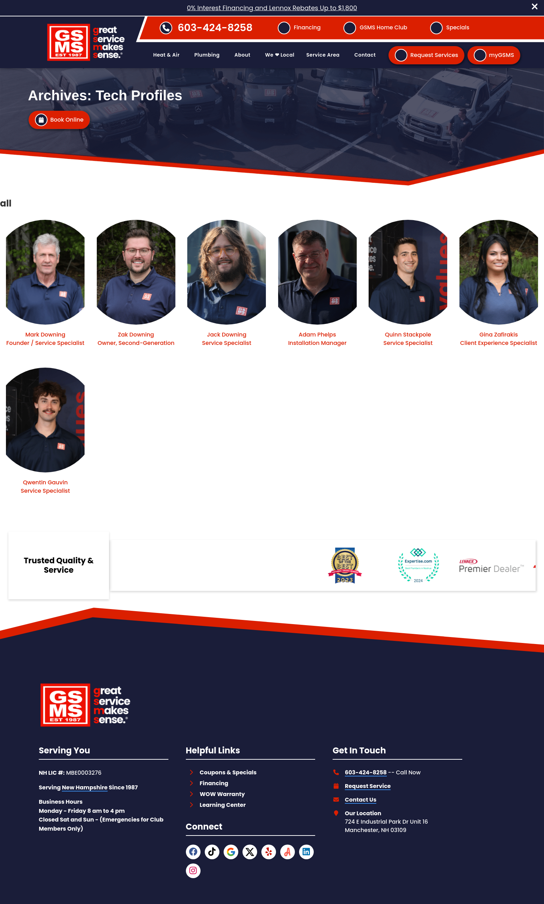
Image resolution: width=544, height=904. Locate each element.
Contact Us (360, 800)
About (242, 54)
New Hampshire (85, 787)
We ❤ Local (280, 54)
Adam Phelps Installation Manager (317, 339)
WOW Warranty (222, 794)
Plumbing (206, 54)
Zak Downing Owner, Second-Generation (135, 339)
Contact (365, 54)
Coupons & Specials (228, 772)
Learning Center (223, 805)
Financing (214, 783)
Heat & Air (166, 54)
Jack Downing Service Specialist (226, 339)
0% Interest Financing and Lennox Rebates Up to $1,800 (272, 7)
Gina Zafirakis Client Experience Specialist (498, 339)
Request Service (368, 786)
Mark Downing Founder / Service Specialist (45, 339)
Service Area (323, 54)
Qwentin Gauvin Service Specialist (45, 486)
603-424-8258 (215, 28)
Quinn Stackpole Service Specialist (408, 339)
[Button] (299, 28)
